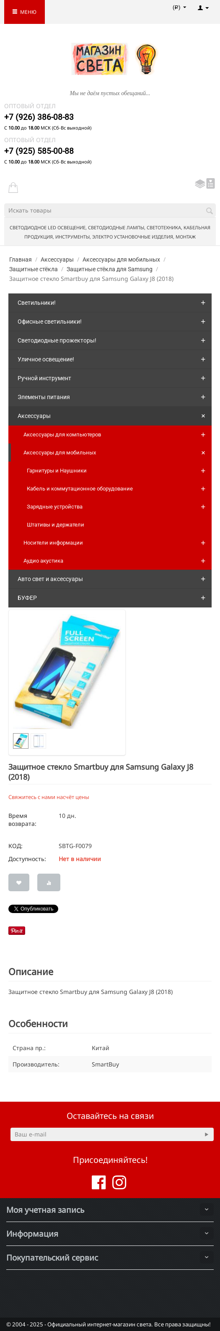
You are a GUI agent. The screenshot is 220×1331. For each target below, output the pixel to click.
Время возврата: (22, 820)
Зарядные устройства (55, 506)
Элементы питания (44, 397)
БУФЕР (27, 597)
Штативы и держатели (55, 525)
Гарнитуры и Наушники (57, 470)
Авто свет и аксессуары (50, 579)
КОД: (15, 846)
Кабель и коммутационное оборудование (80, 488)
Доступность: (27, 859)
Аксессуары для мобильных (121, 259)
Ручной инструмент (44, 378)
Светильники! (37, 302)
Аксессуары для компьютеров (62, 434)
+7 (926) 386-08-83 (39, 117)
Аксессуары (57, 259)
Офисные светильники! (50, 321)
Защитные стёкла (33, 269)
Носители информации (53, 543)
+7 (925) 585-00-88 (39, 151)
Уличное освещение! (46, 359)
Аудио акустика (43, 561)
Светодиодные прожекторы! (57, 340)
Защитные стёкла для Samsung (110, 269)
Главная (20, 259)
